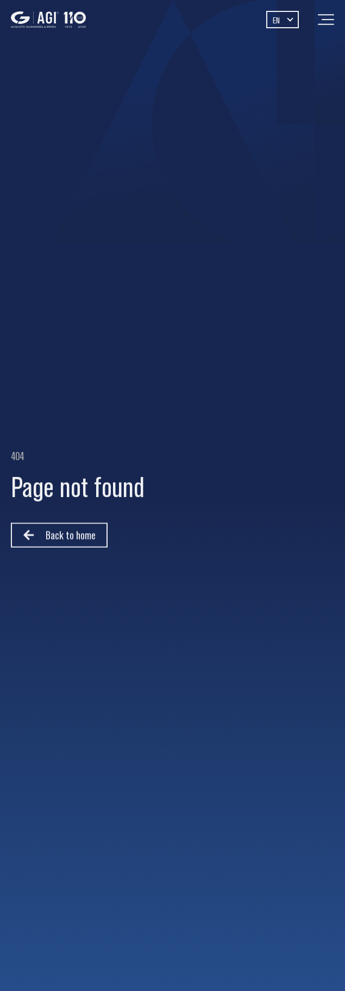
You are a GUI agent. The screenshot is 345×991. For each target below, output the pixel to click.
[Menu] (326, 19)
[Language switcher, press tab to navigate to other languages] (282, 19)
